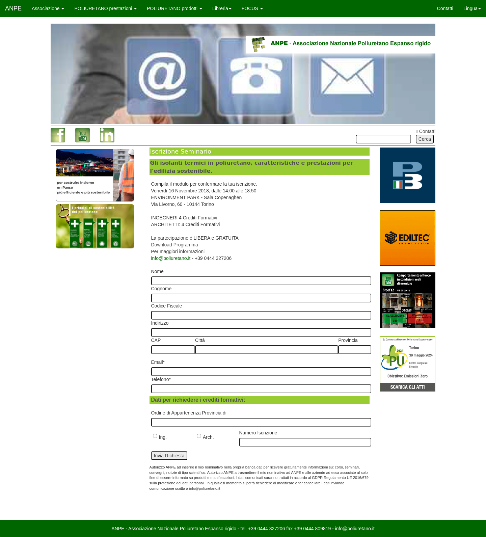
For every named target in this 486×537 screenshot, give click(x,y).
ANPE (13, 8)
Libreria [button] (222, 8)
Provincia (348, 340)
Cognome (161, 288)
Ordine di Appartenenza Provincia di (188, 412)
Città (200, 340)
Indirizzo (160, 323)
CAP (156, 340)
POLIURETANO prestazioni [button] (105, 8)
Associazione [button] (48, 8)
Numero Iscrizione (258, 432)
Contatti (445, 8)
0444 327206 (271, 528)
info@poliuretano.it (171, 258)
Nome (157, 271)
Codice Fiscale (166, 305)
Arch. (205, 437)
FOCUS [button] (252, 8)
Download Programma (174, 244)
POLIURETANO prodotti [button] (174, 8)
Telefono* (161, 379)
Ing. (160, 437)
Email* (158, 362)
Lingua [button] (472, 8)
